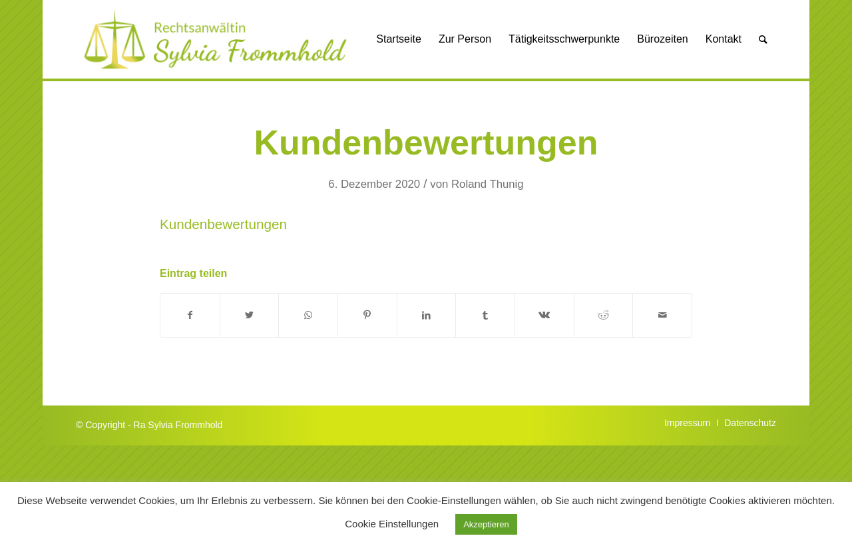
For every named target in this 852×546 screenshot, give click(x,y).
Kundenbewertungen (426, 142)
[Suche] (763, 39)
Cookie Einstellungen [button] (392, 523)
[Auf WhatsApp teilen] (308, 315)
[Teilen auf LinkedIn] (426, 315)
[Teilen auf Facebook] (190, 315)
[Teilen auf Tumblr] (485, 315)
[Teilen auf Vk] (544, 315)
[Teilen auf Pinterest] (367, 315)
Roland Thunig (487, 184)
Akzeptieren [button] (486, 524)
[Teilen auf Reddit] (603, 315)
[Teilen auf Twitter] (249, 315)
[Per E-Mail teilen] (662, 315)
